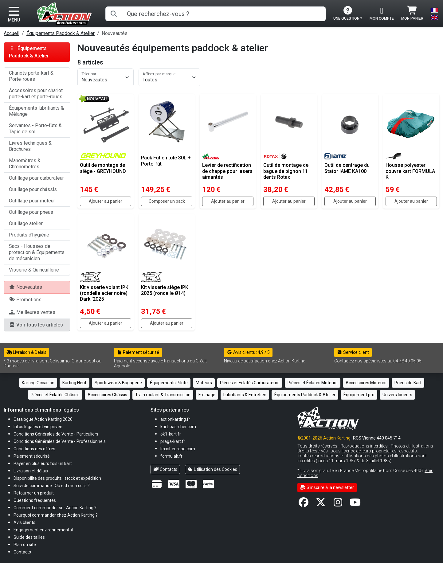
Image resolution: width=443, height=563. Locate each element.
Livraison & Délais (26, 352)
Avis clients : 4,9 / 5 (248, 352)
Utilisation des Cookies (212, 469)
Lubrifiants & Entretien (244, 394)
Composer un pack (167, 201)
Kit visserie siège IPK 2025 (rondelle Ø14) (164, 290)
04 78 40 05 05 (407, 360)
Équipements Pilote (169, 382)
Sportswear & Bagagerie (118, 382)
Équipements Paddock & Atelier (60, 33)
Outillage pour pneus (31, 212)
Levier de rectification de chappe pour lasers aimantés (227, 171)
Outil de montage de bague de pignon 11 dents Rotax (285, 171)
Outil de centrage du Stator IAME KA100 (347, 168)
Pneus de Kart (407, 382)
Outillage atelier (26, 223)
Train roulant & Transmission (162, 394)
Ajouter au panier (105, 201)
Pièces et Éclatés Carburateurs (250, 382)
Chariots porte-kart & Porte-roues (31, 76)
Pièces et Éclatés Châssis (55, 394)
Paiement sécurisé (138, 352)
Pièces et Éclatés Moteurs (313, 382)
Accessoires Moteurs (366, 382)
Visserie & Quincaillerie (34, 270)
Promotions (25, 300)
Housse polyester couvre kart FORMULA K (410, 171)
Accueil (11, 33)
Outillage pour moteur (32, 201)
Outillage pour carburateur (36, 178)
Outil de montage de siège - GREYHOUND (103, 168)
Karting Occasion (38, 382)
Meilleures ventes (32, 312)
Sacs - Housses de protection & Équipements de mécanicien (37, 252)
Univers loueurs (397, 394)
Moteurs (204, 382)
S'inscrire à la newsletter (327, 487)
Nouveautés (25, 287)
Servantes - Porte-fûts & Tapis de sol (35, 129)
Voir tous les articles (36, 325)
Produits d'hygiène (29, 235)
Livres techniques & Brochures (30, 146)
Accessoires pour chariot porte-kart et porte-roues (36, 94)
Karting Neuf (74, 382)
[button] (29, 537)
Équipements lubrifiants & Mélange (36, 111)
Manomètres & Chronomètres (25, 164)
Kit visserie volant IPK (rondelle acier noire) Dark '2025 (104, 293)
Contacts (165, 469)
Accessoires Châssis (107, 394)
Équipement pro (358, 394)
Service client (353, 352)
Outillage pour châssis (33, 189)
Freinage (206, 394)
